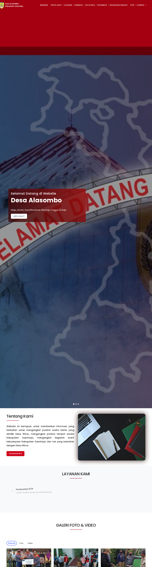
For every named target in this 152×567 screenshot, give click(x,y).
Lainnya (140, 5)
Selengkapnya (15, 453)
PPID (132, 5)
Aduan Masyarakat (119, 5)
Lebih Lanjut (19, 216)
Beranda (44, 5)
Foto (21, 543)
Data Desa (90, 5)
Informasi (102, 5)
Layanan (68, 5)
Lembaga (79, 5)
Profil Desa (56, 5)
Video (30, 543)
